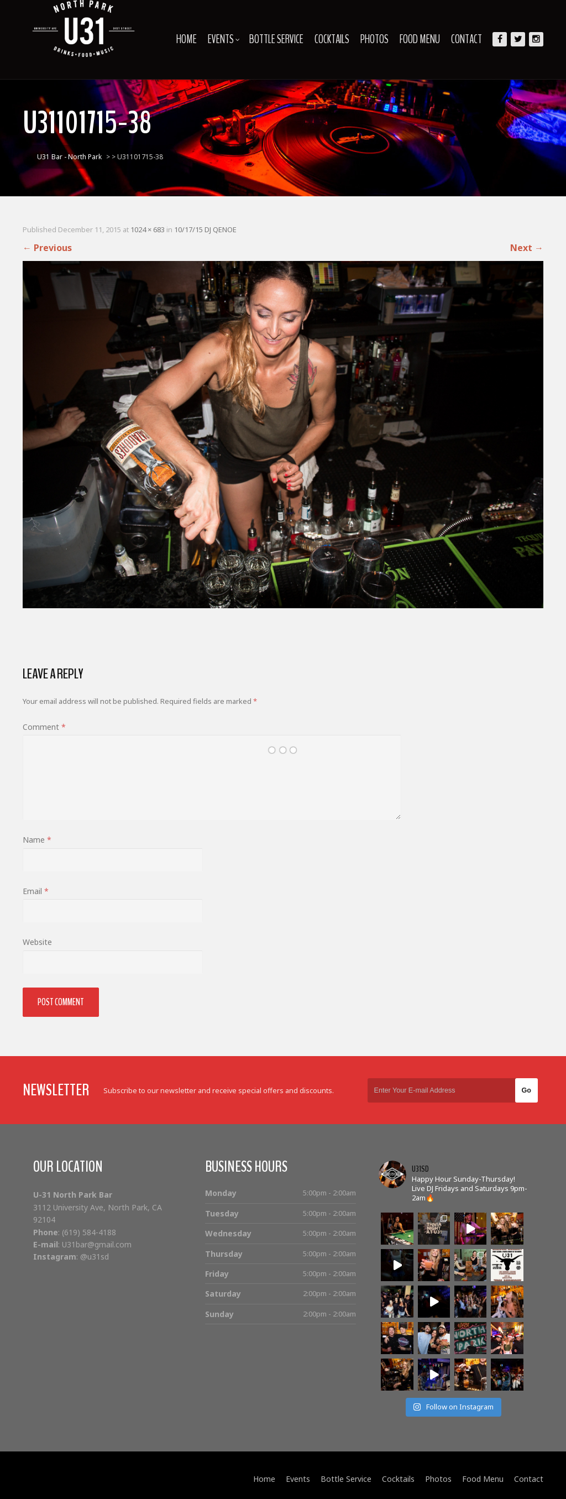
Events (224, 39)
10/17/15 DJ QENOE (205, 229)
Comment (44, 727)
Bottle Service (276, 39)
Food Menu (420, 39)
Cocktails (332, 39)
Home (186, 39)
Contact (466, 39)
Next (526, 248)
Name (37, 839)
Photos (374, 39)
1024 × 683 (147, 229)
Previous (47, 248)
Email (36, 891)
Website (37, 942)
